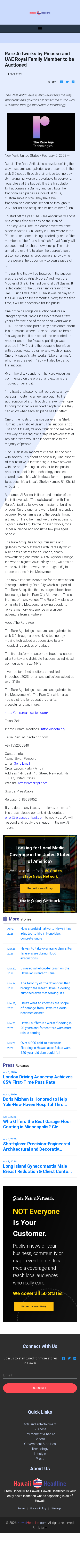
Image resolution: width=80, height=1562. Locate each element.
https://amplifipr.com (32, 783)
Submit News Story (40, 888)
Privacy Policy (38, 1508)
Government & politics (40, 1444)
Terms (21, 1508)
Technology (40, 1449)
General (40, 1439)
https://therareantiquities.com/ (26, 713)
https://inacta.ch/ (53, 729)
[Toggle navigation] (40, 29)
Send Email (22, 763)
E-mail (7, 1375)
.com (32, 1523)
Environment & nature (40, 1434)
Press (40, 1459)
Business (40, 1429)
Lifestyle (40, 1454)
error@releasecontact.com (24, 817)
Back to (40, 1528)
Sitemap (56, 1508)
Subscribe (40, 1388)
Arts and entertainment (40, 1424)
